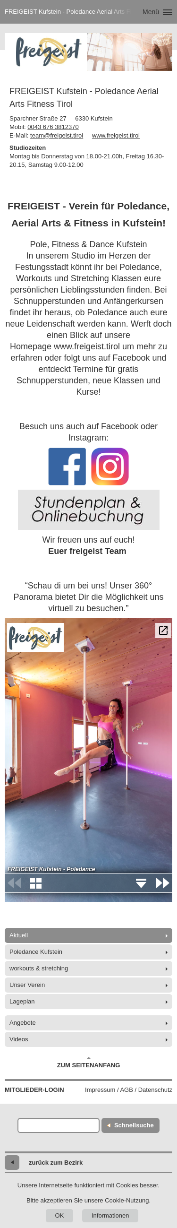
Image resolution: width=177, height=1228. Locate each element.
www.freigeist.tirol (116, 135)
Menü (151, 12)
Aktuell (18, 935)
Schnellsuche (134, 1125)
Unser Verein (27, 984)
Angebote (22, 1022)
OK (59, 1215)
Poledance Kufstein (35, 951)
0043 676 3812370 (52, 126)
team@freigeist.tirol (56, 135)
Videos (18, 1039)
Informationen (110, 1215)
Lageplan (22, 1001)
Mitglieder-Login (34, 1089)
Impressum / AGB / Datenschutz (128, 1089)
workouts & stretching (38, 968)
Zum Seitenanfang (88, 1062)
